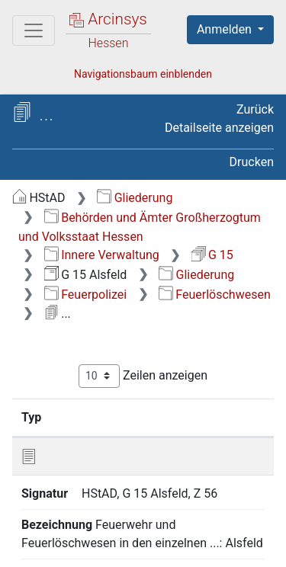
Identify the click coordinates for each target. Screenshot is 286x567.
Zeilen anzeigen (143, 376)
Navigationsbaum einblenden (143, 74)
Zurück (255, 109)
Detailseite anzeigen (219, 127)
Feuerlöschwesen (215, 294)
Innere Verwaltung (101, 255)
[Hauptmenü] (33, 30)
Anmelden (226, 29)
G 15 (212, 255)
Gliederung (134, 198)
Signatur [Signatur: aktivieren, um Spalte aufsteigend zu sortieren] (101, 416)
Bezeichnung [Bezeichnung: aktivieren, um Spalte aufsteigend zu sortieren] (205, 416)
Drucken (252, 162)
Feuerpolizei (85, 294)
